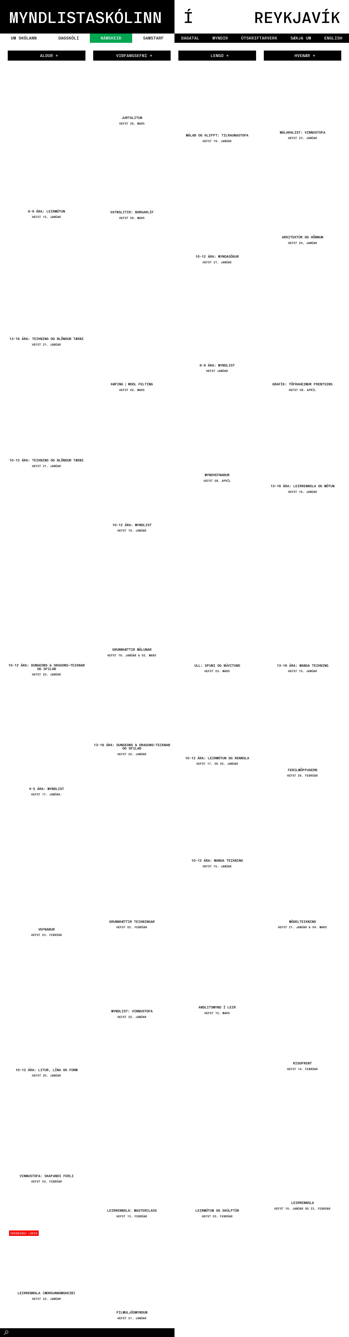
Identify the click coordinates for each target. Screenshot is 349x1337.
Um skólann (24, 37)
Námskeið (111, 37)
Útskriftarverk (259, 37)
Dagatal (190, 37)
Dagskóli (68, 37)
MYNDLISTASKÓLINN (85, 16)
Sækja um (300, 37)
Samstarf (153, 37)
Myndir (220, 37)
